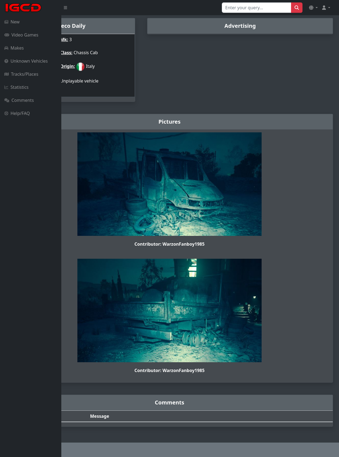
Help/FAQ (17, 113)
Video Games (21, 35)
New (12, 22)
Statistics (16, 87)
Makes (14, 48)
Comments (19, 100)
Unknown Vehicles (26, 61)
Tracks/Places (21, 74)
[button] (313, 7)
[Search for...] (256, 7)
